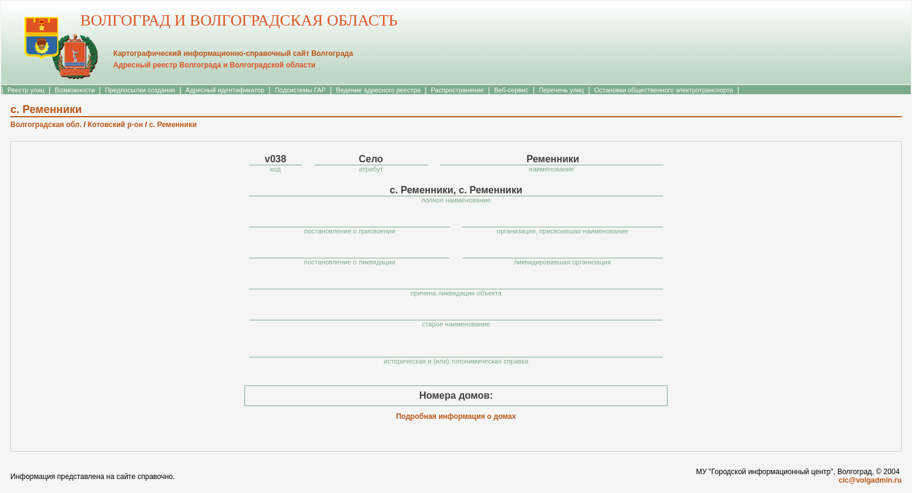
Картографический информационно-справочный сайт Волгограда (233, 53)
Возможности (75, 90)
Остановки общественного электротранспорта (663, 90)
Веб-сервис (511, 90)
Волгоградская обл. (45, 124)
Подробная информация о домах (456, 416)
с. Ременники (172, 124)
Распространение (457, 90)
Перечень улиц (561, 90)
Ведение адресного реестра (378, 90)
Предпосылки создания (140, 90)
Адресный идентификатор (225, 90)
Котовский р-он (115, 124)
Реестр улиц (25, 90)
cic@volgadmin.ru (870, 480)
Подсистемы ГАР (300, 90)
